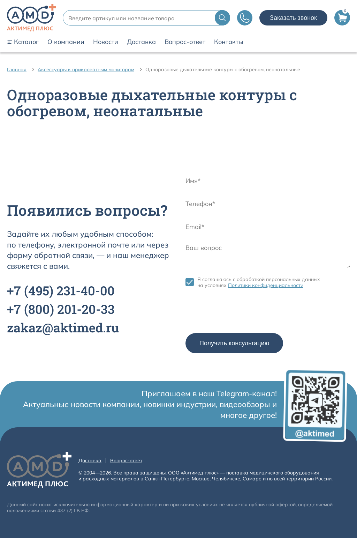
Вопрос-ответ (185, 42)
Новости (105, 42)
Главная (16, 69)
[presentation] (238, 312)
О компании (65, 42)
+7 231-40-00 (61, 290)
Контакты (228, 42)
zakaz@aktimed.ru (63, 327)
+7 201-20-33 (61, 309)
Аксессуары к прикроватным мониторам (86, 69)
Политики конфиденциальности (265, 285)
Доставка (141, 42)
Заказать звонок (293, 17)
